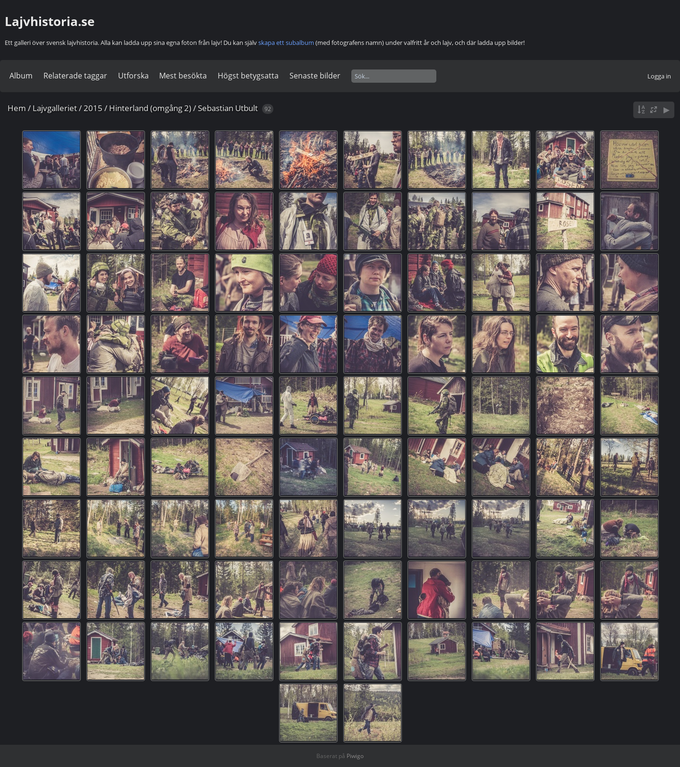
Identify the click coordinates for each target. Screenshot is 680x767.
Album (21, 75)
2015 (93, 108)
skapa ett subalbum (286, 42)
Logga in (659, 76)
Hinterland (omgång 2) (150, 108)
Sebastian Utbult (228, 108)
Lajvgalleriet (55, 108)
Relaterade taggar (75, 75)
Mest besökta (183, 75)
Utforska (133, 75)
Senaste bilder (314, 75)
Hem (17, 108)
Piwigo (355, 756)
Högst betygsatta (248, 75)
